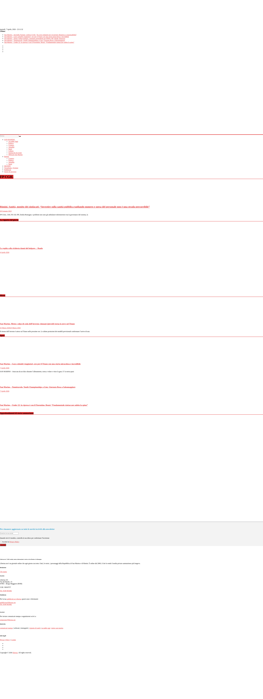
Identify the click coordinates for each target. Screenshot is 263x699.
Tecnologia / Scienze (11, 168)
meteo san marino (57, 628)
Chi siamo (3, 572)
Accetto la (4, 542)
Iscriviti (3, 545)
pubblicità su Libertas (14, 599)
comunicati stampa (6, 628)
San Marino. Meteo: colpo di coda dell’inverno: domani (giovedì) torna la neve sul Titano (37, 324)
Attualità (11, 147)
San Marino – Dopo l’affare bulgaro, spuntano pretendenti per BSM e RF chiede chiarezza (34, 38)
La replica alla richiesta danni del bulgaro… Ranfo (21, 248)
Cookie (13, 640)
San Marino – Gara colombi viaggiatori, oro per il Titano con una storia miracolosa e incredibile (36, 37)
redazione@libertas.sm (7, 620)
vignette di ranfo (34, 628)
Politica (11, 143)
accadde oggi (46, 628)
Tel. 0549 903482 (6, 591)
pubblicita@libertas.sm (8, 602)
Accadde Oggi (13, 141)
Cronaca (11, 145)
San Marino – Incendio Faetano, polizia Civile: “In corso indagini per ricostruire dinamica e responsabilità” (40, 35)
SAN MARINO (9, 139)
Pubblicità (7, 170)
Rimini (6, 156)
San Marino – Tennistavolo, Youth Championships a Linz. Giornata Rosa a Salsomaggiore (34, 40)
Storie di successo (10, 172)
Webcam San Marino (15, 155)
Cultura (10, 151)
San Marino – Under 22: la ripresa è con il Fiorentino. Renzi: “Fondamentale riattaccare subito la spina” (39, 42)
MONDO (7, 166)
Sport (10, 149)
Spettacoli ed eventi (15, 153)
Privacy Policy (14, 542)
